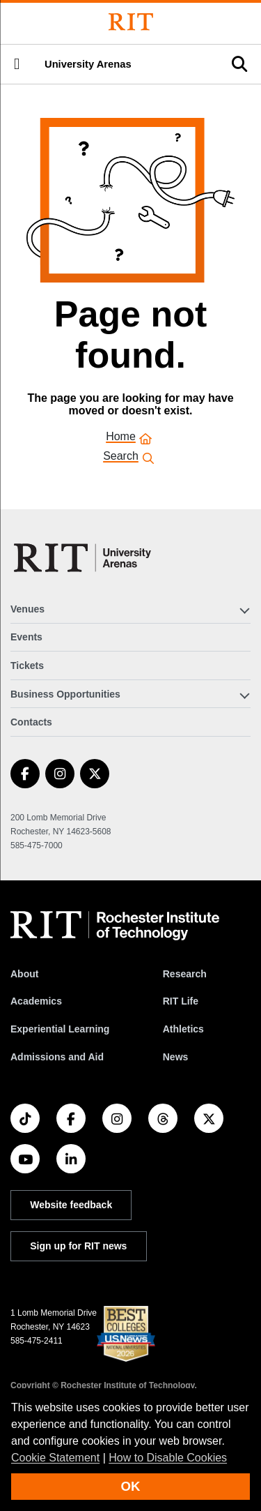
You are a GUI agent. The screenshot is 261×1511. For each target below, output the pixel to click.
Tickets (27, 665)
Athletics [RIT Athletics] (183, 1029)
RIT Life (180, 1001)
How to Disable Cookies (168, 1458)
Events (26, 636)
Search (121, 457)
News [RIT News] (176, 1056)
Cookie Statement (55, 1458)
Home (121, 437)
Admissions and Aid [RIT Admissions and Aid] (57, 1056)
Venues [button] (27, 609)
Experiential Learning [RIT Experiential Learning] (59, 1029)
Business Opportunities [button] (65, 694)
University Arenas (88, 64)
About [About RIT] (24, 973)
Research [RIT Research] (185, 973)
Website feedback (71, 1204)
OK (131, 1486)
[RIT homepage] (114, 925)
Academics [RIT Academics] (36, 1001)
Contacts (31, 722)
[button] (16, 64)
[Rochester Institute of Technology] (131, 22)
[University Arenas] (87, 557)
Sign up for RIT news (78, 1245)
